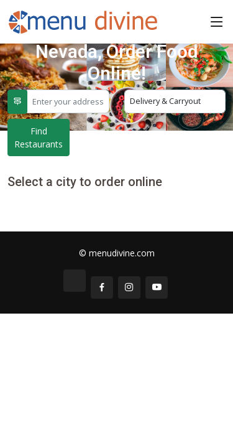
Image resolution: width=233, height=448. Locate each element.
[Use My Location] (17, 102)
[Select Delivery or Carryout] (175, 101)
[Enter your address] (68, 101)
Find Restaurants (38, 137)
